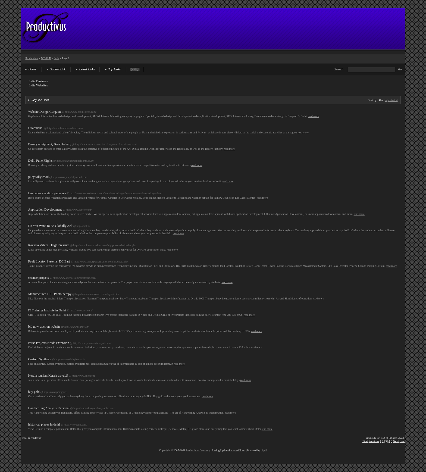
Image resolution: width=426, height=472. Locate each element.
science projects (38, 278)
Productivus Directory (198, 450)
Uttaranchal (35, 128)
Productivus (31, 58)
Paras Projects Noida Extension (48, 343)
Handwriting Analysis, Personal (48, 408)
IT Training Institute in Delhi (47, 310)
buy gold (33, 392)
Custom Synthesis (39, 359)
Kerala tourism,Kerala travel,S (48, 375)
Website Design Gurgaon (44, 112)
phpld (264, 450)
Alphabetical (391, 100)
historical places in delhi (44, 424)
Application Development (45, 209)
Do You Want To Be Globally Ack (50, 226)
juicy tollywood (38, 177)
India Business (38, 81)
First (365, 441)
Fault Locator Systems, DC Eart (49, 261)
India (56, 58)
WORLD (46, 58)
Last (402, 441)
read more (313, 116)
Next (396, 441)
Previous (374, 441)
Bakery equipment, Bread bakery (49, 144)
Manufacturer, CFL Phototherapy (49, 294)
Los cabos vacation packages (47, 193)
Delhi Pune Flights (40, 160)
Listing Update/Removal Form (228, 450)
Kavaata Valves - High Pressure (48, 245)
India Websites (38, 85)
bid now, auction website (44, 327)
